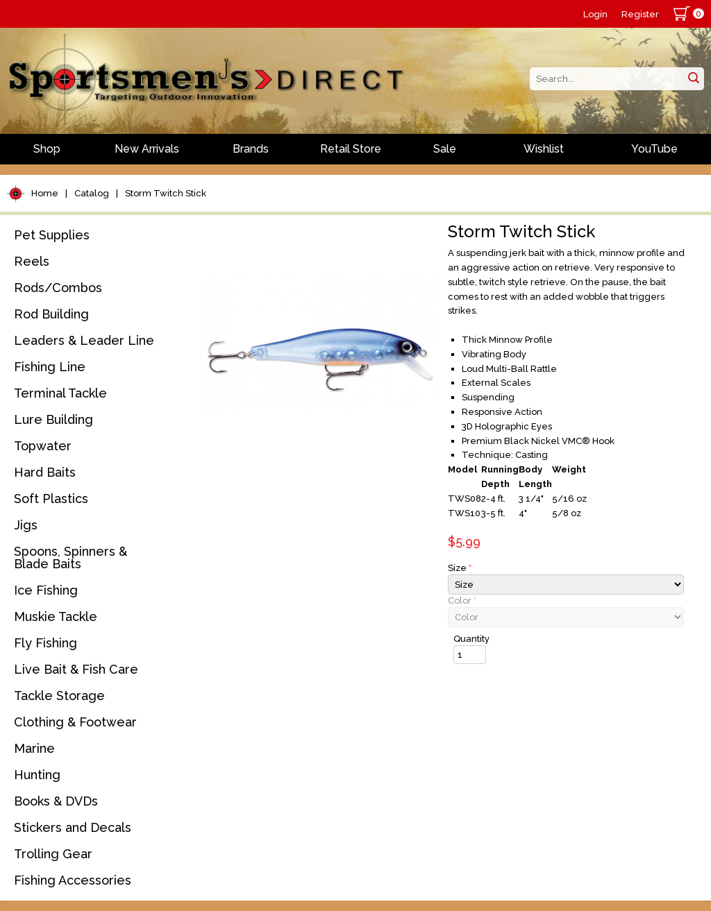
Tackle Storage (59, 695)
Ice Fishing (46, 590)
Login (595, 14)
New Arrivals (147, 148)
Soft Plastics (51, 498)
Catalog (91, 193)
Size (459, 568)
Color (462, 600)
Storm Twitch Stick (165, 193)
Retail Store (350, 148)
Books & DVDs (56, 801)
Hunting (37, 774)
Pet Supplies (52, 235)
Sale (444, 148)
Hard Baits (45, 472)
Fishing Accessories (72, 880)
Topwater (43, 446)
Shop (46, 148)
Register (640, 14)
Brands (251, 148)
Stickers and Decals (72, 827)
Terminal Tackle (60, 393)
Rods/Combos (58, 287)
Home (44, 193)
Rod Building (51, 314)
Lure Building (53, 419)
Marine (34, 748)
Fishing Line (49, 366)
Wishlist (544, 148)
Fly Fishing (45, 643)
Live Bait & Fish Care (76, 669)
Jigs (25, 525)
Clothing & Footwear (75, 722)
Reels (31, 261)
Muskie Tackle (55, 616)
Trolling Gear (53, 853)
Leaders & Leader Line (84, 340)
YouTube (654, 148)
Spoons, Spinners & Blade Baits (70, 557)
